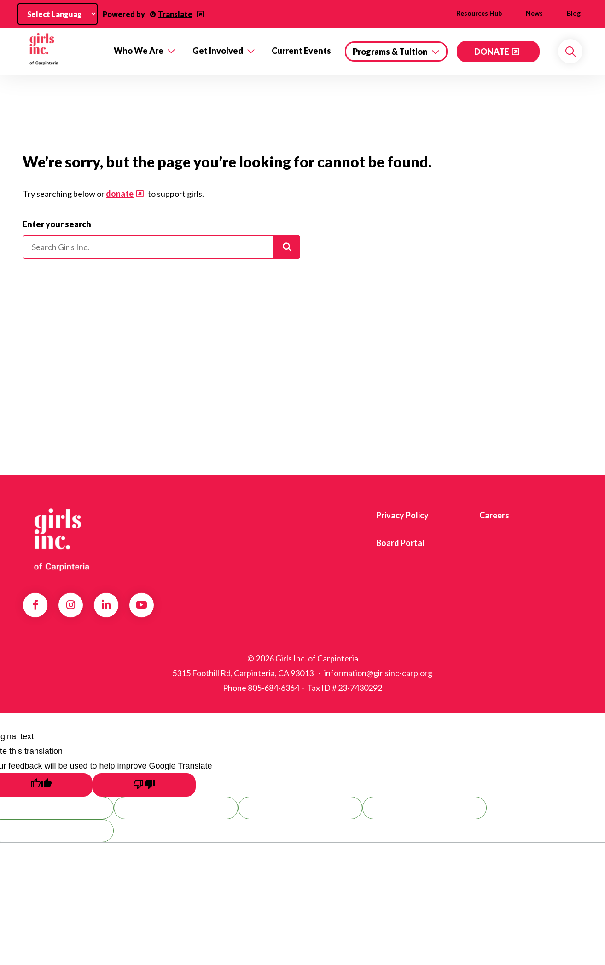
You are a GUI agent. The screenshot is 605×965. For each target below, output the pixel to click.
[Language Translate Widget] (57, 14)
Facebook (35, 604)
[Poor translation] (144, 785)
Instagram (71, 604)
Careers (494, 515)
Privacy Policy (402, 515)
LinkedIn (106, 604)
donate (120, 194)
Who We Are (138, 51)
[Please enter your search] (161, 247)
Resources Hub (479, 13)
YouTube (141, 604)
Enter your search (57, 224)
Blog (574, 13)
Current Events (301, 51)
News (534, 13)
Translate (175, 14)
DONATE (491, 51)
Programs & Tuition (390, 51)
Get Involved (217, 51)
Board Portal (400, 543)
